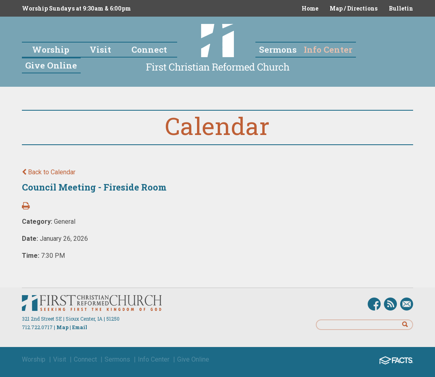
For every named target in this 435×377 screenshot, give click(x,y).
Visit (59, 359)
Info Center (153, 359)
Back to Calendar (48, 172)
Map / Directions (353, 8)
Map (62, 327)
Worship (33, 359)
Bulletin (401, 8)
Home (310, 8)
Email (79, 327)
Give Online (193, 359)
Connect (85, 359)
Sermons (117, 359)
